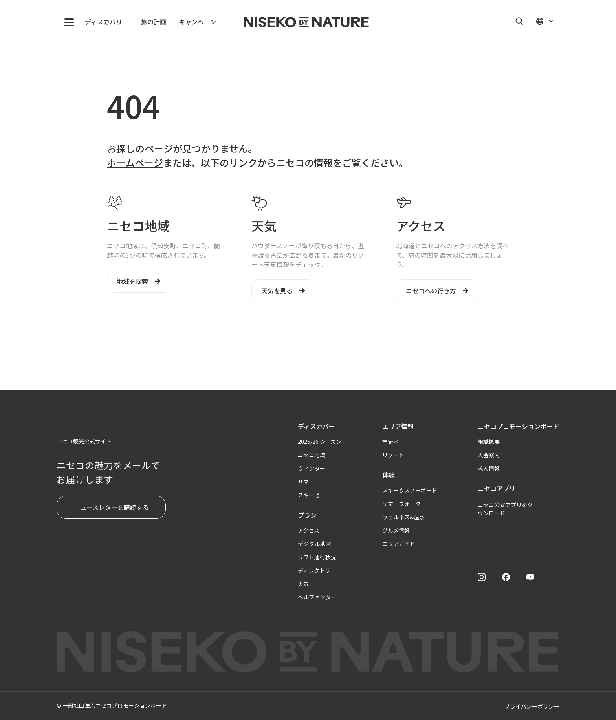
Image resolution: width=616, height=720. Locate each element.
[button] (69, 22)
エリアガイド (398, 543)
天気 (303, 583)
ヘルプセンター (317, 597)
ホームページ (135, 162)
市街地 (390, 441)
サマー (306, 481)
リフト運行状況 (317, 557)
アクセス (308, 530)
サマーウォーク (401, 503)
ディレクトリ (314, 570)
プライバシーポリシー (531, 706)
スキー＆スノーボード (409, 490)
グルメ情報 (396, 530)
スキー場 (309, 495)
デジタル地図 (314, 543)
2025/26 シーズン (319, 441)
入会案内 (489, 455)
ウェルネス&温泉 (403, 517)
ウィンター (311, 468)
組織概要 (489, 441)
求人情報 (489, 468)
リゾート (393, 455)
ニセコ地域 (311, 455)
